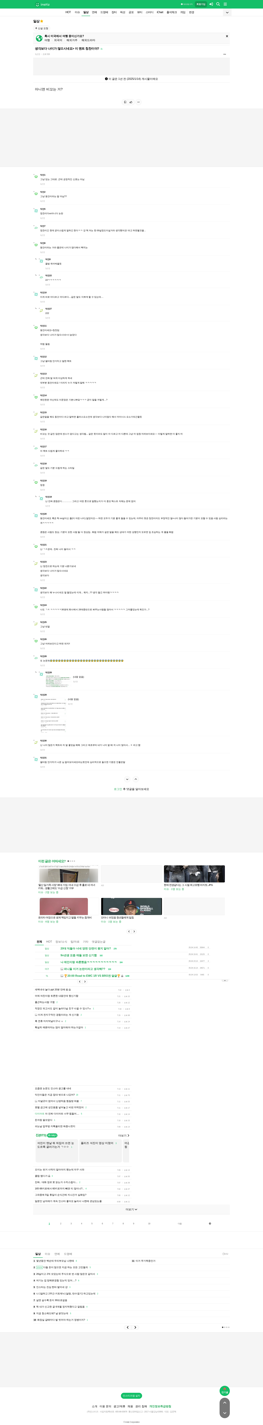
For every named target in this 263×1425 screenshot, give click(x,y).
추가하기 (52, 1135)
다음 (180, 1223)
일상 (85, 12)
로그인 (118, 789)
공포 (131, 12)
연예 (94, 12)
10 (149, 1223)
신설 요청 (41, 28)
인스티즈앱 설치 (131, 1395)
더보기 (123, 1135)
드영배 (104, 12)
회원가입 (200, 4)
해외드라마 (88, 40)
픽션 (122, 12)
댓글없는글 (99, 941)
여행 (47, 40)
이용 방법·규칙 (187, 4)
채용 (130, 1406)
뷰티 (139, 12)
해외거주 (72, 40)
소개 (94, 1406)
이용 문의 (105, 1406)
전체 (39, 941)
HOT (68, 12)
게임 (182, 12)
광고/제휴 (119, 1406)
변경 (191, 12)
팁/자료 (75, 941)
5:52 (225, 1254)
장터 (114, 12)
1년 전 (37, 54)
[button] (129, 931)
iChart (160, 12)
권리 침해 (141, 1406)
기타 (85, 941)
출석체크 (172, 12)
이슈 (77, 12)
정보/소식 (61, 941)
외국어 (58, 40)
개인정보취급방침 (160, 1406)
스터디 (149, 12)
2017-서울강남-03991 (153, 1411)
